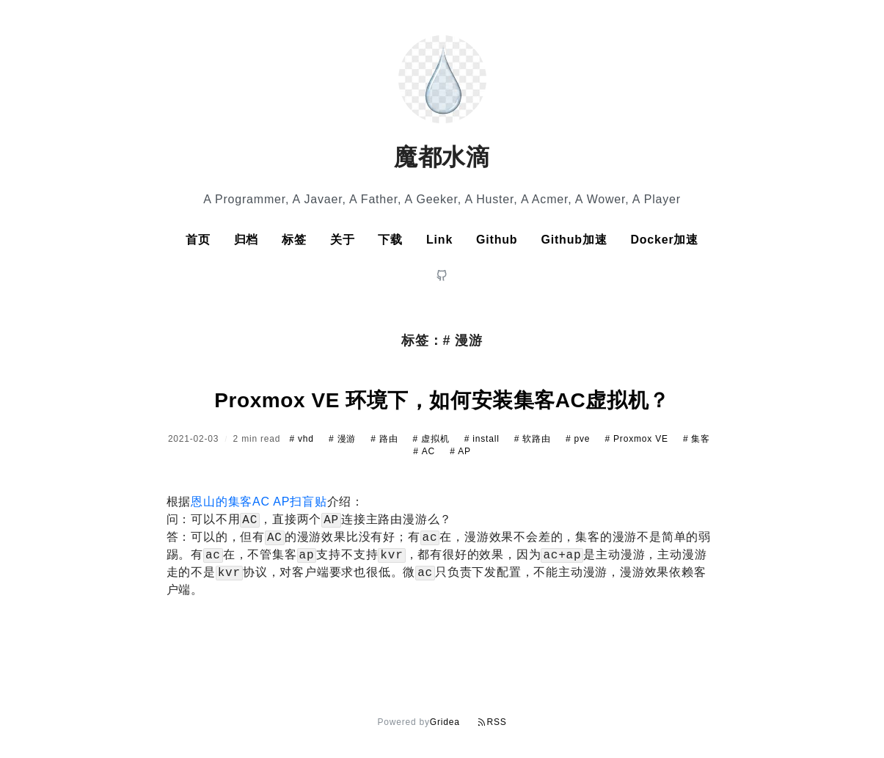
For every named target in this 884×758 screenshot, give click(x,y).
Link (439, 239)
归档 (246, 239)
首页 (198, 239)
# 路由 (385, 439)
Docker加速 (664, 239)
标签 (294, 239)
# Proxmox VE (637, 439)
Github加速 (574, 239)
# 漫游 (344, 439)
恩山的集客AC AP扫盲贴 (259, 501)
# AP (460, 451)
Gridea (445, 722)
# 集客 (696, 439)
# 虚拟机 (433, 439)
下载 (390, 239)
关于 (342, 239)
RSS (492, 722)
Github (496, 239)
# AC (425, 451)
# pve (579, 439)
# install (483, 439)
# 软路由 (534, 439)
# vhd (303, 439)
